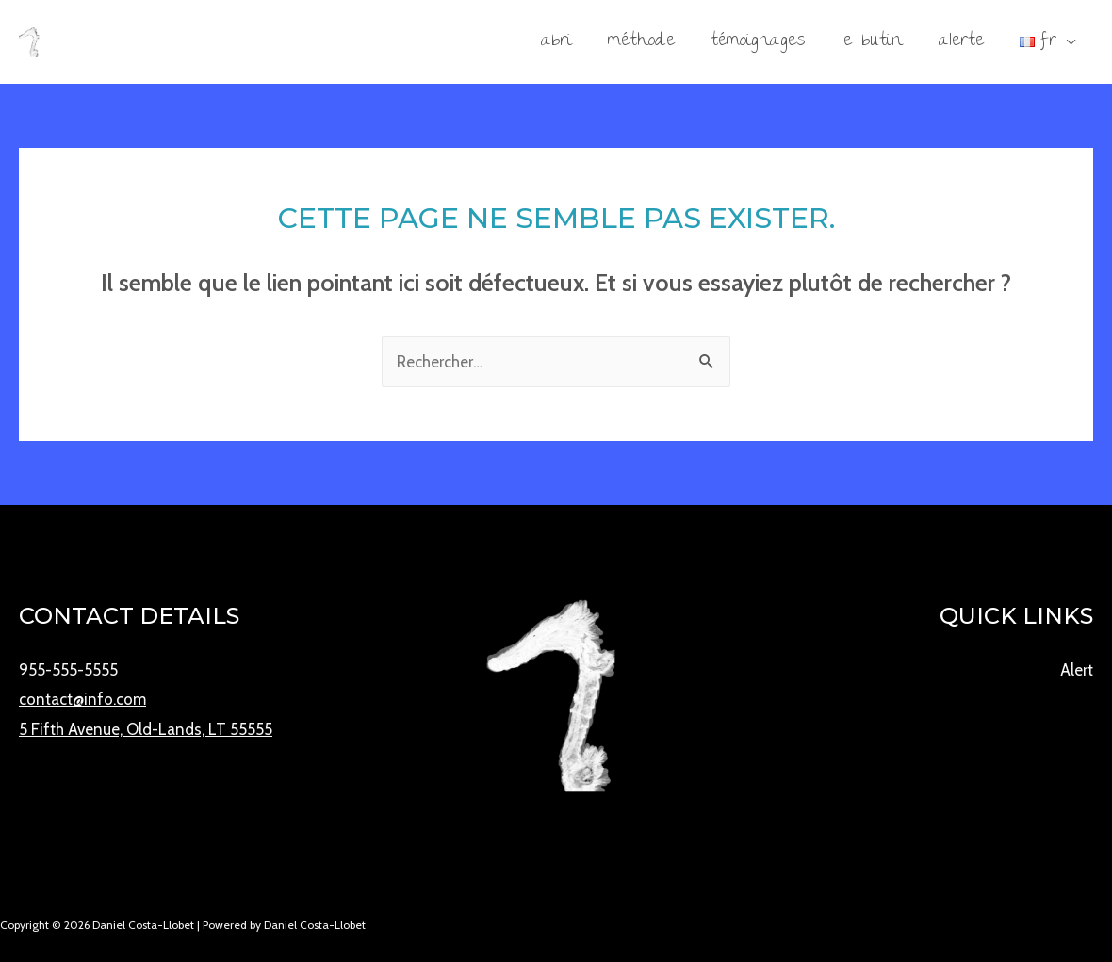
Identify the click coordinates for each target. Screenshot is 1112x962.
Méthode (641, 41)
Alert (1076, 669)
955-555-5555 (68, 669)
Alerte (961, 41)
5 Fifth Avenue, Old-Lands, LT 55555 (145, 729)
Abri (556, 41)
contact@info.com (82, 699)
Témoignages (758, 41)
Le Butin (872, 41)
